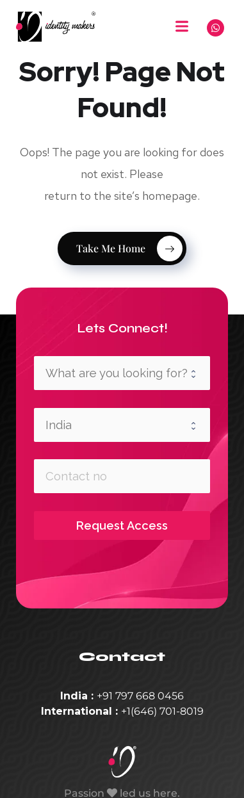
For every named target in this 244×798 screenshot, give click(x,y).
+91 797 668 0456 (140, 696)
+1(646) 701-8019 (162, 711)
